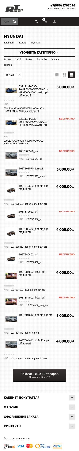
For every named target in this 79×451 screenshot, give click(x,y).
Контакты (53, 8)
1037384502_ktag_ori (31, 297)
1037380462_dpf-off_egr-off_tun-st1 (34, 230)
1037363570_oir (28, 151)
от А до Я (13, 75)
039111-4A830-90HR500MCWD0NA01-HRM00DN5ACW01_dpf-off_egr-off (33, 91)
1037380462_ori (28, 254)
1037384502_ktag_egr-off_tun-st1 (32, 273)
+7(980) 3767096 (63, 5)
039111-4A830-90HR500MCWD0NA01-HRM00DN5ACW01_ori (33, 121)
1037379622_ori (28, 211)
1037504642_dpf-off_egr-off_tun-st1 (34, 342)
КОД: (6, 104)
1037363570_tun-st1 (31, 168)
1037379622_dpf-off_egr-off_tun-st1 (34, 187)
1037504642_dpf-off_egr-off (35, 314)
